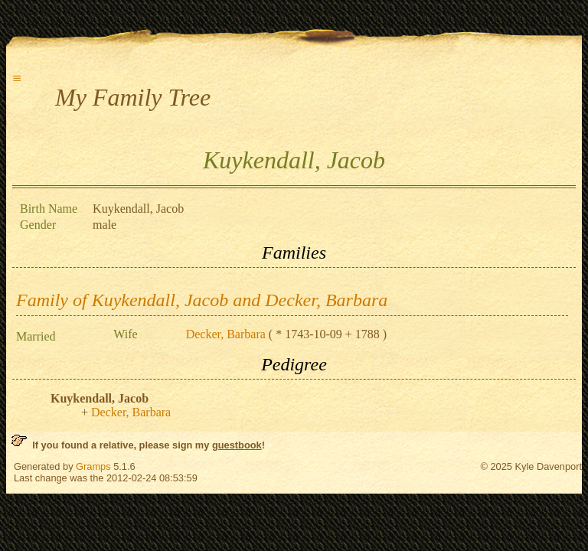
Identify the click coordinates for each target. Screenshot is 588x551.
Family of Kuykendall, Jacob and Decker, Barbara (201, 300)
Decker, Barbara (226, 334)
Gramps (93, 466)
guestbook (237, 445)
